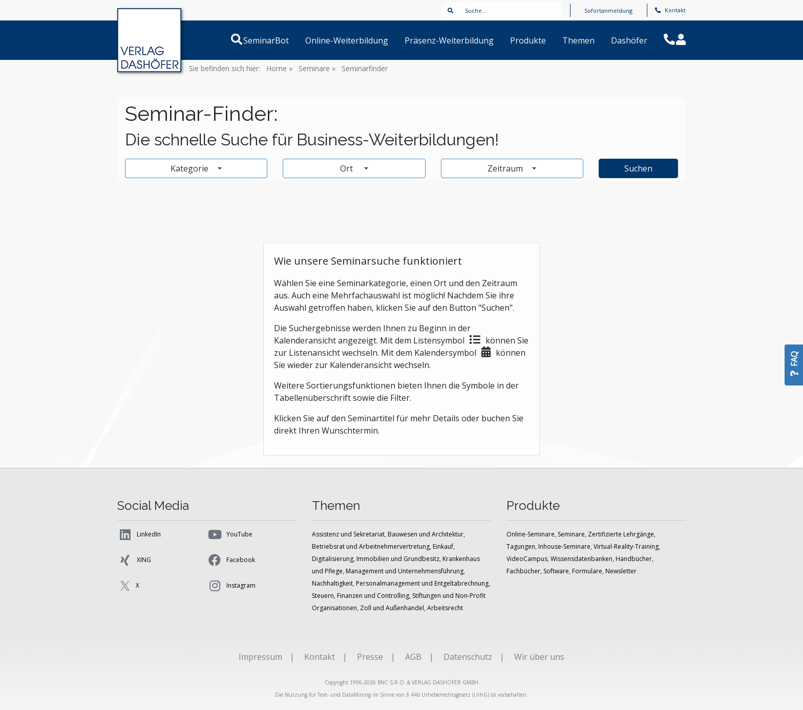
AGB (413, 656)
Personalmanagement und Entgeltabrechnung (422, 583)
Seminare (571, 534)
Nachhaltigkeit (332, 583)
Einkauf (443, 546)
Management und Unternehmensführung (404, 571)
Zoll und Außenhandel (392, 608)
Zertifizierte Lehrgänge (621, 534)
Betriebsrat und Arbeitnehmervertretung (371, 546)
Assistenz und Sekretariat (348, 534)
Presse (370, 656)
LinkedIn (139, 534)
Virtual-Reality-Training (626, 546)
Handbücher (634, 558)
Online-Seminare (530, 534)
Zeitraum (506, 168)
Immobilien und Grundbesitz (397, 558)
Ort (351, 168)
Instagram (231, 585)
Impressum (260, 656)
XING (134, 560)
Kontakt (670, 10)
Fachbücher (523, 571)
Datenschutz (467, 656)
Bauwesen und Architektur (425, 534)
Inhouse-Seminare (564, 546)
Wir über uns (539, 656)
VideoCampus (526, 558)
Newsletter (621, 571)
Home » (279, 68)
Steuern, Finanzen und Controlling (360, 595)
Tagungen (520, 546)
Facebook (231, 560)
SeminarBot (278, 40)
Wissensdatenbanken (581, 558)
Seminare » (317, 68)
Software (556, 571)
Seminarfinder (365, 68)
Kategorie (190, 168)
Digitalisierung (332, 558)
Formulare (587, 571)
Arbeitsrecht (445, 608)
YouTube (229, 534)
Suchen (638, 168)
